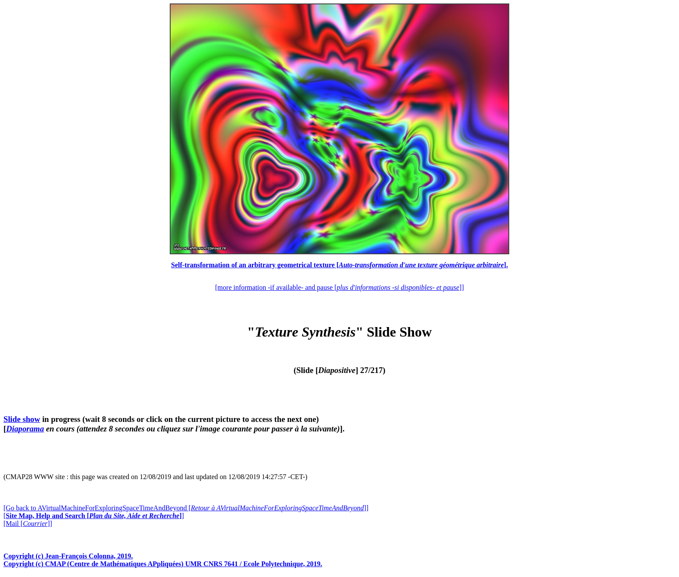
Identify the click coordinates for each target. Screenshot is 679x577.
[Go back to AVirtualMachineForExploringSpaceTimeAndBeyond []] (186, 508)
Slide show (21, 419)
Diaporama (25, 428)
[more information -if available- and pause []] (339, 287)
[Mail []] (27, 523)
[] (93, 515)
